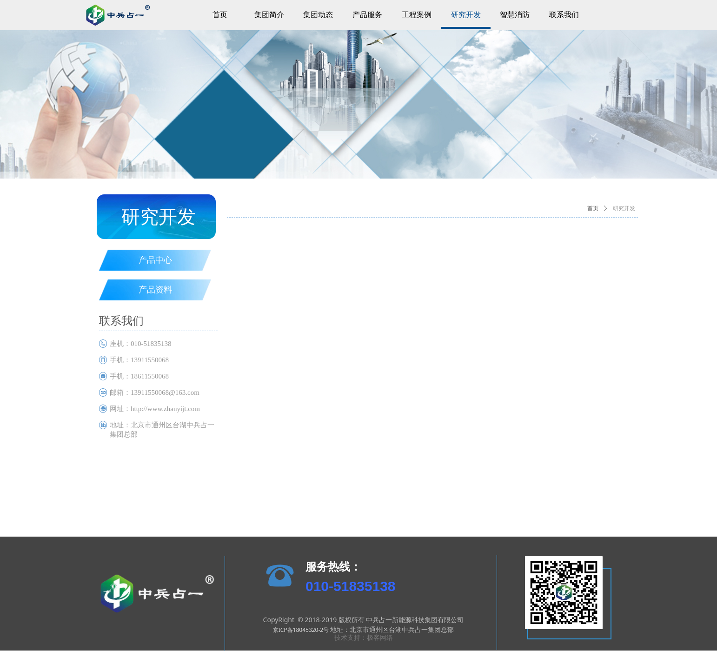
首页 (592, 208)
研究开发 (624, 208)
